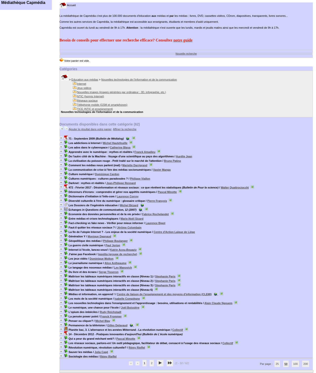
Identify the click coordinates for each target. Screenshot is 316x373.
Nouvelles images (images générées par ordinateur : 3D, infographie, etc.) (121, 92)
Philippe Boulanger (115, 240)
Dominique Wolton (102, 258)
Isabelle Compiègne (127, 298)
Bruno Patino (172, 160)
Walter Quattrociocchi (235, 187)
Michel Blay (102, 320)
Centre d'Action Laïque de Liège (174, 231)
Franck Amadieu (144, 151)
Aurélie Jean (184, 156)
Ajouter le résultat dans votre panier (90, 129)
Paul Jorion (112, 245)
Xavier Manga (162, 169)
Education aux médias (84, 79)
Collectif (177, 329)
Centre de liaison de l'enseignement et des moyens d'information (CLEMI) (164, 294)
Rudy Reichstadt (110, 312)
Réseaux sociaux (87, 100)
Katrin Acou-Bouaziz (123, 249)
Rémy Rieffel (137, 347)
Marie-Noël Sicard (131, 218)
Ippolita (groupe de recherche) (117, 254)
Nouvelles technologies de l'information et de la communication (139, 79)
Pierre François (157, 200)
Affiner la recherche (124, 129)
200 (305, 363)
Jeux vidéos (84, 87)
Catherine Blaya (120, 147)
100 (295, 363)
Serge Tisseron (108, 271)
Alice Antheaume (115, 263)
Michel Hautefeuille (115, 143)
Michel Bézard (129, 205)
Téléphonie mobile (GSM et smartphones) (102, 104)
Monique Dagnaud (99, 236)
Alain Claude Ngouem (218, 303)
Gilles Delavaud (117, 325)
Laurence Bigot (155, 223)
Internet (81, 83)
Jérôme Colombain (129, 227)
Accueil (67, 5)
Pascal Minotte (167, 191)
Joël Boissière (130, 307)
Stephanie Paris (165, 276)
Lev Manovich (123, 267)
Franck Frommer (111, 316)
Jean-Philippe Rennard (121, 183)
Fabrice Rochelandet (155, 214)
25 (277, 363)
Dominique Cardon (107, 174)
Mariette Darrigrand (134, 165)
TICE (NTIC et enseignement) (95, 108)
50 (285, 363)
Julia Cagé (101, 352)
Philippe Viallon (140, 178)
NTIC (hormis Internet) (90, 96)
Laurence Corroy (127, 196)
